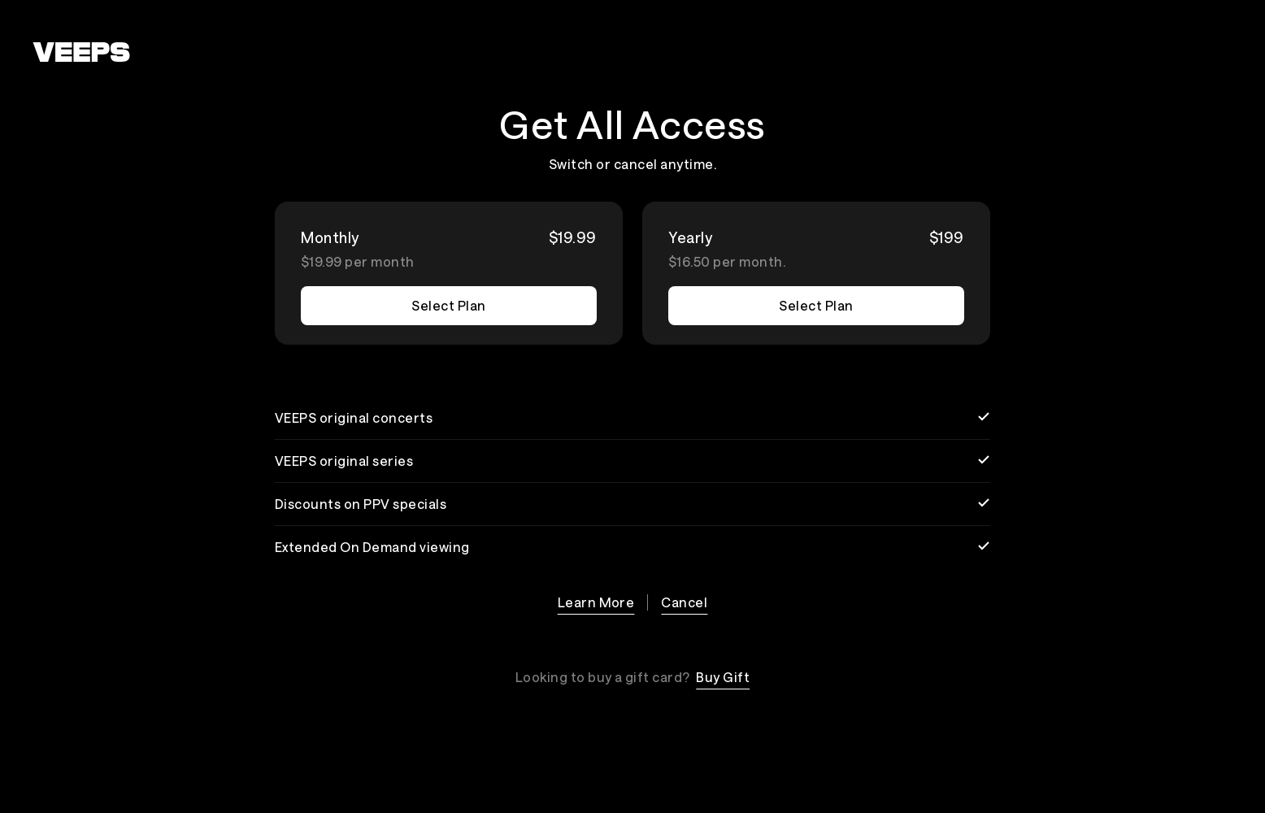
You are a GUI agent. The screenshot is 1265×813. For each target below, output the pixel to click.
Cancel (684, 602)
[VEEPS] (81, 52)
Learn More (596, 602)
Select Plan (448, 305)
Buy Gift (723, 677)
